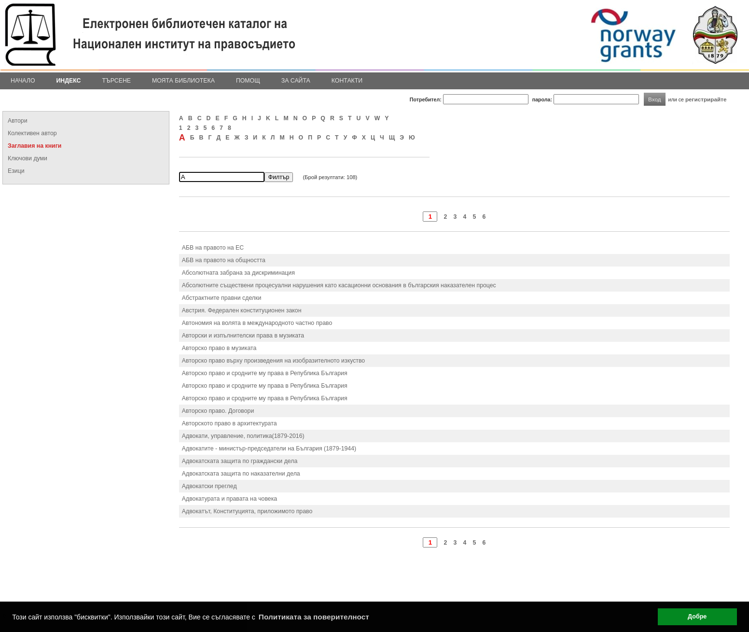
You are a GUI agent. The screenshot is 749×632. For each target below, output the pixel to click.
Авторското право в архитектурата (229, 423)
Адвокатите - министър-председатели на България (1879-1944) (269, 448)
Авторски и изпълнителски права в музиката (243, 335)
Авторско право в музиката (219, 348)
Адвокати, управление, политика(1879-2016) (243, 436)
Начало (23, 80)
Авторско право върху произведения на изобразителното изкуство (273, 360)
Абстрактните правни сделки (221, 298)
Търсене (116, 80)
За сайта (295, 80)
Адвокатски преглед (209, 486)
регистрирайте (706, 99)
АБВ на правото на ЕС (213, 247)
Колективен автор (32, 133)
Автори (18, 120)
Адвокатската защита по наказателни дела (241, 473)
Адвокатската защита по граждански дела (240, 461)
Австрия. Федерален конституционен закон (242, 310)
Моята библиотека (183, 80)
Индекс (68, 80)
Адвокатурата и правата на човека (229, 498)
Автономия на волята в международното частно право (257, 323)
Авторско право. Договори (218, 410)
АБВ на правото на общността (223, 260)
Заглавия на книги (34, 145)
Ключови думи (27, 158)
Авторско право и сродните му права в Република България (264, 373)
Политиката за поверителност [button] (314, 617)
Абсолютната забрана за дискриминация (238, 272)
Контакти (347, 80)
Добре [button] (697, 616)
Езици (16, 171)
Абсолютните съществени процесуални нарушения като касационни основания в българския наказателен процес (339, 285)
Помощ (248, 80)
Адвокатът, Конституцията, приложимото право (247, 511)
